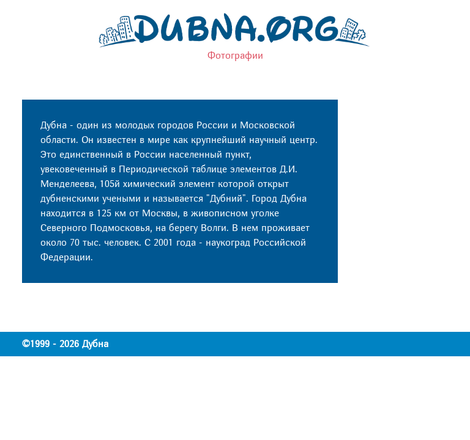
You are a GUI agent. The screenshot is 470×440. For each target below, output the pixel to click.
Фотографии (235, 56)
